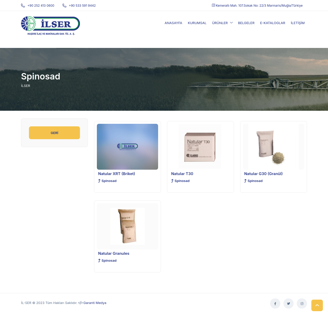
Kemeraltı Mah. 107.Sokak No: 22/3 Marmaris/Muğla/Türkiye (257, 5)
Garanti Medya (94, 303)
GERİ (54, 133)
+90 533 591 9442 (79, 5)
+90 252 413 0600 (37, 5)
